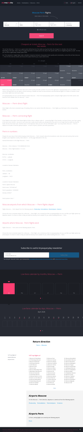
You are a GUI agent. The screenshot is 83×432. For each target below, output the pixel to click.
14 (68, 317)
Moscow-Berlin (51, 384)
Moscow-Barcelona (70, 361)
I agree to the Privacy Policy (61, 259)
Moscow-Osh (69, 382)
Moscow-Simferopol (34, 361)
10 (48, 317)
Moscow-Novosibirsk (71, 358)
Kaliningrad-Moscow (70, 368)
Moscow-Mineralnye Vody (36, 369)
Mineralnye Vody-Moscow (36, 371)
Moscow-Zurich (69, 374)
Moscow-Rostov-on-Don (36, 376)
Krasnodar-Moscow (34, 374)
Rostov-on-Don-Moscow (36, 378)
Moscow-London (52, 369)
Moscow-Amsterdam (71, 366)
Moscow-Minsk (51, 381)
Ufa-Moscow (51, 382)
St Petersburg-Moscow (35, 360)
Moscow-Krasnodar (34, 373)
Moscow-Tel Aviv (52, 365)
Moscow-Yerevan (52, 360)
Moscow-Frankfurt (52, 363)
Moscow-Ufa (51, 371)
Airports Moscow (12, 357)
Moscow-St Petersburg (35, 358)
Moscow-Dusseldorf (70, 379)
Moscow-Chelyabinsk (71, 369)
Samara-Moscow (52, 379)
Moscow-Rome (51, 374)
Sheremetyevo (52, 209)
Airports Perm (11, 359)
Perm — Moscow (41, 345)
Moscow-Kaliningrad (70, 363)
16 (78, 317)
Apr (9, 293)
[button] (41, 298)
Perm (30, 421)
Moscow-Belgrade (70, 381)
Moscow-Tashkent (70, 376)
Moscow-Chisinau (52, 361)
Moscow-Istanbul (34, 382)
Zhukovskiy (37, 209)
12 (58, 317)
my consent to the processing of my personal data (40, 259)
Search (41, 36)
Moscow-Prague (69, 365)
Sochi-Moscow (33, 365)
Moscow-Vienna (51, 368)
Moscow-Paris (51, 358)
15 (73, 317)
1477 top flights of (12, 355)
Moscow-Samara (52, 376)
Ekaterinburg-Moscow (35, 381)
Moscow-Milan (69, 371)
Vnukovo (59, 209)
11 (53, 317)
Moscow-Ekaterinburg (35, 379)
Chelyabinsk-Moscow (71, 373)
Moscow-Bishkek (70, 378)
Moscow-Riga (51, 366)
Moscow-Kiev (33, 368)
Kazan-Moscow (51, 378)
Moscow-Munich (34, 384)
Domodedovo (44, 209)
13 (63, 317)
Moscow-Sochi (33, 366)
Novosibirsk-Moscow (71, 360)
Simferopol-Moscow (34, 363)
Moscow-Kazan (51, 373)
